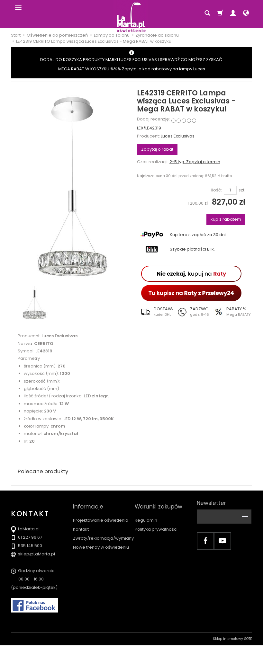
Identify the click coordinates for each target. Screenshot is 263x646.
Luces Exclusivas (178, 136)
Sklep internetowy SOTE (232, 639)
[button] (155, 311)
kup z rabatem (226, 219)
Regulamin (146, 514)
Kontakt (81, 523)
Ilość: (216, 190)
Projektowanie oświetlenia (100, 514)
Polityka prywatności (156, 523)
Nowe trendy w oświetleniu (101, 541)
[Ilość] (230, 190)
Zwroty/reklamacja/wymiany (103, 532)
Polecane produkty (45, 472)
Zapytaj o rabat (157, 149)
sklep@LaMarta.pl (36, 555)
